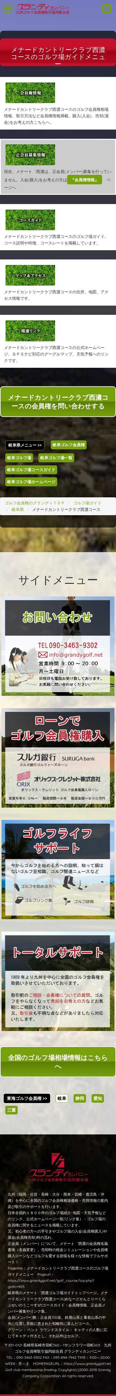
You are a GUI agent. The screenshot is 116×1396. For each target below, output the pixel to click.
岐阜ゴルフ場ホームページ (31, 481)
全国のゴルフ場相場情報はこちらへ (58, 1061)
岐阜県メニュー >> (25, 445)
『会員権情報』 (85, 179)
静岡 (79, 1098)
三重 (11, 1110)
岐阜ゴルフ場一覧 (56, 457)
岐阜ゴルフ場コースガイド (31, 469)
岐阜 (62, 1098)
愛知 (97, 1098)
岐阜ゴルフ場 (19, 457)
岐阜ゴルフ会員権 (69, 444)
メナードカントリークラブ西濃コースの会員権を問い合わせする (58, 401)
